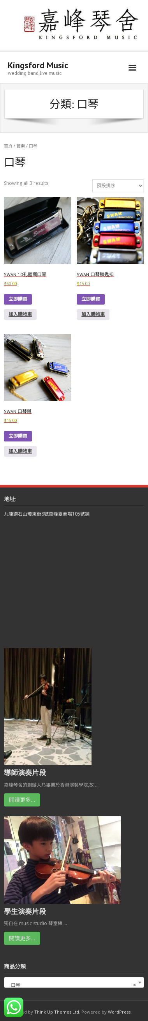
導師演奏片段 (25, 772)
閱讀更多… (22, 799)
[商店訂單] (118, 185)
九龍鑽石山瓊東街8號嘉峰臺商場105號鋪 (47, 513)
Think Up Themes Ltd (56, 1012)
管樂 (20, 146)
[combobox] (74, 982)
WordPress (119, 1012)
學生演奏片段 (25, 911)
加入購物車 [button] (20, 314)
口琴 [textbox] (71, 985)
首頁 (8, 146)
